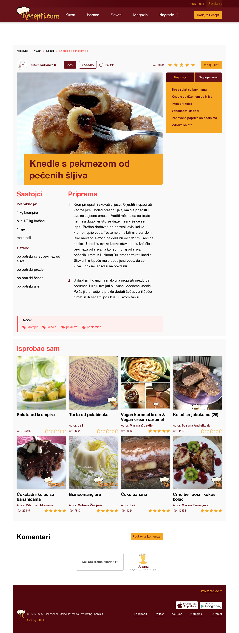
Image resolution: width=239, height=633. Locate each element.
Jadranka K (47, 65)
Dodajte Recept (208, 15)
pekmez (71, 327)
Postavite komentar (147, 536)
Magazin (140, 15)
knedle (52, 327)
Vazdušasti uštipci (185, 110)
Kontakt (98, 613)
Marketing (86, 613)
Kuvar (70, 15)
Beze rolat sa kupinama (189, 89)
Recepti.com (38, 13)
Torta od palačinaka (93, 394)
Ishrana (93, 15)
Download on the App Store (187, 605)
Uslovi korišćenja (69, 613)
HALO (41, 620)
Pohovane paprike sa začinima (194, 118)
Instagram (196, 613)
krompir (33, 327)
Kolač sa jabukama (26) (197, 394)
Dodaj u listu (211, 65)
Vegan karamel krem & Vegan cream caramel (145, 394)
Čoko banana (145, 474)
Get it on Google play (211, 605)
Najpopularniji (208, 77)
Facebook (140, 613)
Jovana (143, 566)
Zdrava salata (182, 125)
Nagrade (166, 15)
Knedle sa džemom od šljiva (192, 96)
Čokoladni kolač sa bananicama (41, 474)
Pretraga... (185, 15)
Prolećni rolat (182, 103)
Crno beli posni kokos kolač (197, 474)
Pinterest (216, 613)
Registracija (197, 3)
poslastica (94, 327)
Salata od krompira (41, 394)
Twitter (159, 613)
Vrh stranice (210, 591)
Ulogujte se (215, 3)
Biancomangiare (93, 474)
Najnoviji (180, 77)
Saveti (116, 15)
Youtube (177, 613)
